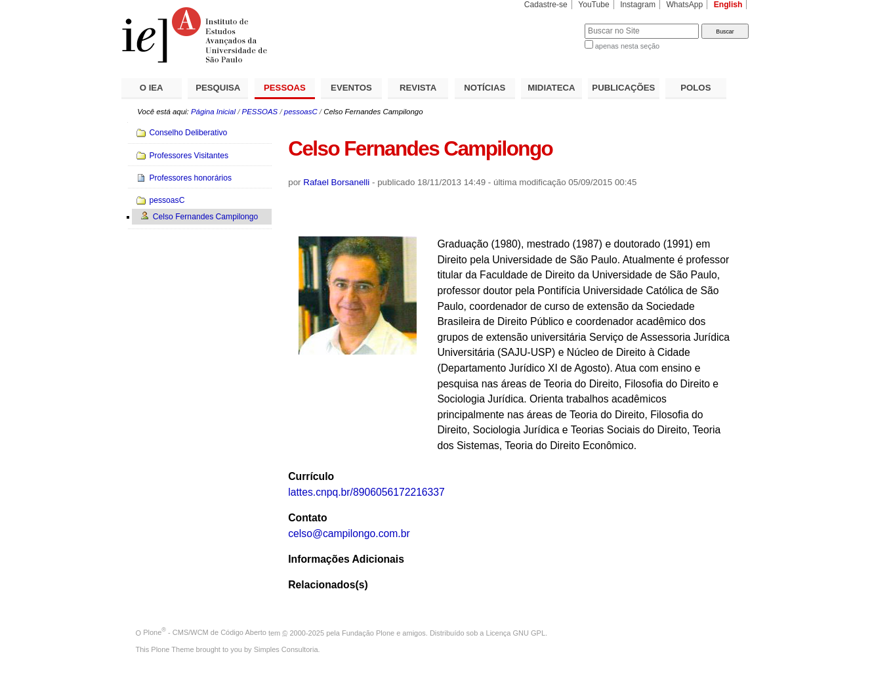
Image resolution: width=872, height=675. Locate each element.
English (728, 4)
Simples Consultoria (286, 649)
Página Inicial (213, 112)
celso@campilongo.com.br (348, 533)
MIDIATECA (551, 88)
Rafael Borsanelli (336, 182)
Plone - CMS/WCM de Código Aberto (204, 632)
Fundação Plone (368, 632)
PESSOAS (285, 88)
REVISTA (418, 88)
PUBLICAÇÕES (623, 88)
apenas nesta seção (627, 46)
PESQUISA (218, 88)
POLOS (695, 88)
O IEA (151, 88)
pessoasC (301, 112)
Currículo (311, 476)
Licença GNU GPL (515, 632)
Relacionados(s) (327, 584)
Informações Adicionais (346, 559)
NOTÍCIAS (484, 88)
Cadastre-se (546, 4)
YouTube (594, 4)
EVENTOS (351, 88)
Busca (552, 23)
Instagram (637, 4)
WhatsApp (684, 4)
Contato (307, 517)
